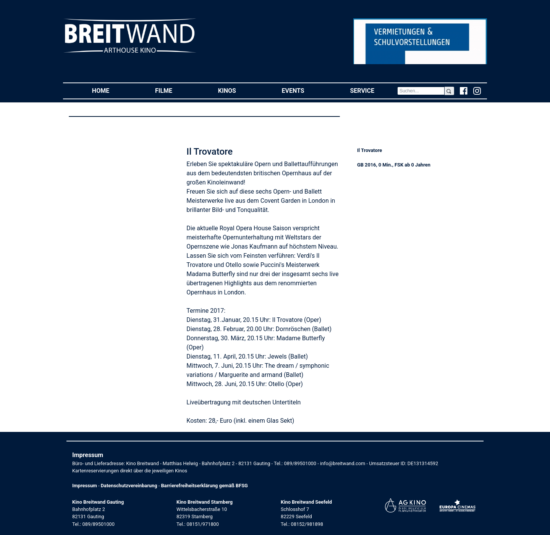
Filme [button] (175, 90)
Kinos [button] (238, 90)
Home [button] (112, 90)
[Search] (421, 91)
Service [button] (373, 90)
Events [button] (304, 90)
